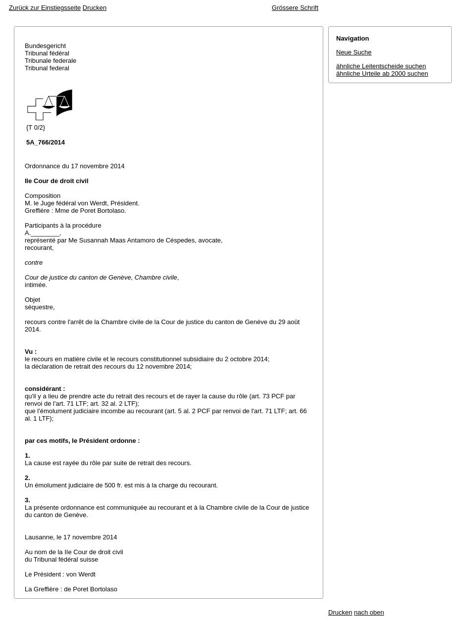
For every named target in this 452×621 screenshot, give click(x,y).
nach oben (369, 612)
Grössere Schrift (295, 7)
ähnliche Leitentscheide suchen (381, 66)
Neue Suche (354, 52)
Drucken (94, 7)
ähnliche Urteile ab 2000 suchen (382, 73)
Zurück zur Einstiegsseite (45, 7)
